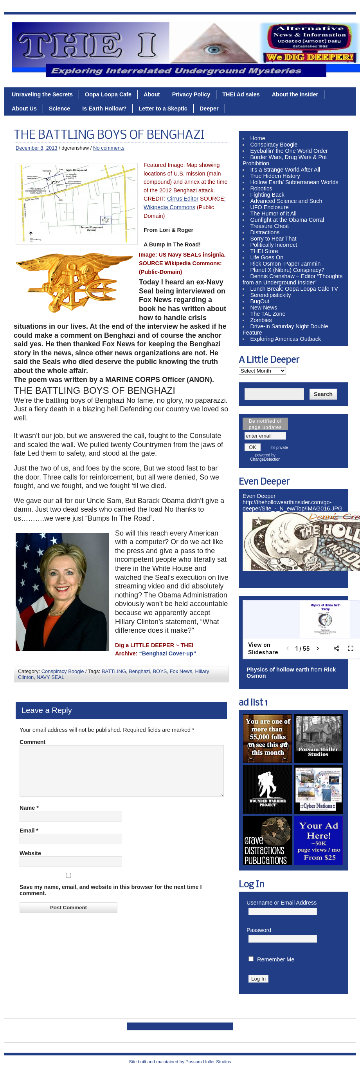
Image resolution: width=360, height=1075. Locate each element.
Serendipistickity (270, 295)
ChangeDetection (265, 459)
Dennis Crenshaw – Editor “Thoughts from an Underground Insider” (292, 279)
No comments (108, 148)
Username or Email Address (282, 902)
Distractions (264, 232)
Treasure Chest (269, 226)
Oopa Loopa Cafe (108, 94)
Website (30, 863)
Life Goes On (266, 257)
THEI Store (264, 251)
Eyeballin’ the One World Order (289, 151)
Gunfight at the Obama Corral (287, 220)
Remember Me (275, 959)
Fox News (181, 671)
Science (59, 108)
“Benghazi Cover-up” (167, 653)
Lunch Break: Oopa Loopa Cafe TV (294, 289)
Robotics (261, 188)
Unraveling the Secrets (42, 94)
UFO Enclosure (269, 207)
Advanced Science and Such (286, 201)
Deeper (209, 108)
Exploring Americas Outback (285, 339)
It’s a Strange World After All (285, 169)
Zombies (261, 320)
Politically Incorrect (273, 245)
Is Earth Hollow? (104, 108)
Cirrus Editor (182, 198)
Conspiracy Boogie (62, 671)
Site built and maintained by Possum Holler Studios (180, 1061)
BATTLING (114, 671)
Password (259, 930)
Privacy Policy (191, 94)
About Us (24, 108)
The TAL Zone (267, 314)
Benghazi (139, 671)
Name (29, 817)
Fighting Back (267, 195)
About (152, 94)
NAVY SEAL (51, 677)
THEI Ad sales (240, 94)
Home (257, 138)
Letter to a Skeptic (163, 108)
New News (263, 307)
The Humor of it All (273, 213)
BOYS (160, 671)
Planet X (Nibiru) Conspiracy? (287, 270)
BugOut (259, 301)
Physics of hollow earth (278, 669)
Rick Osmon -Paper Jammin (285, 264)
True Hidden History (275, 176)
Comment (32, 742)
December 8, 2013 (37, 148)
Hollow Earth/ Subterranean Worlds (294, 182)
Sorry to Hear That (273, 238)
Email (29, 840)
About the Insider (295, 94)
